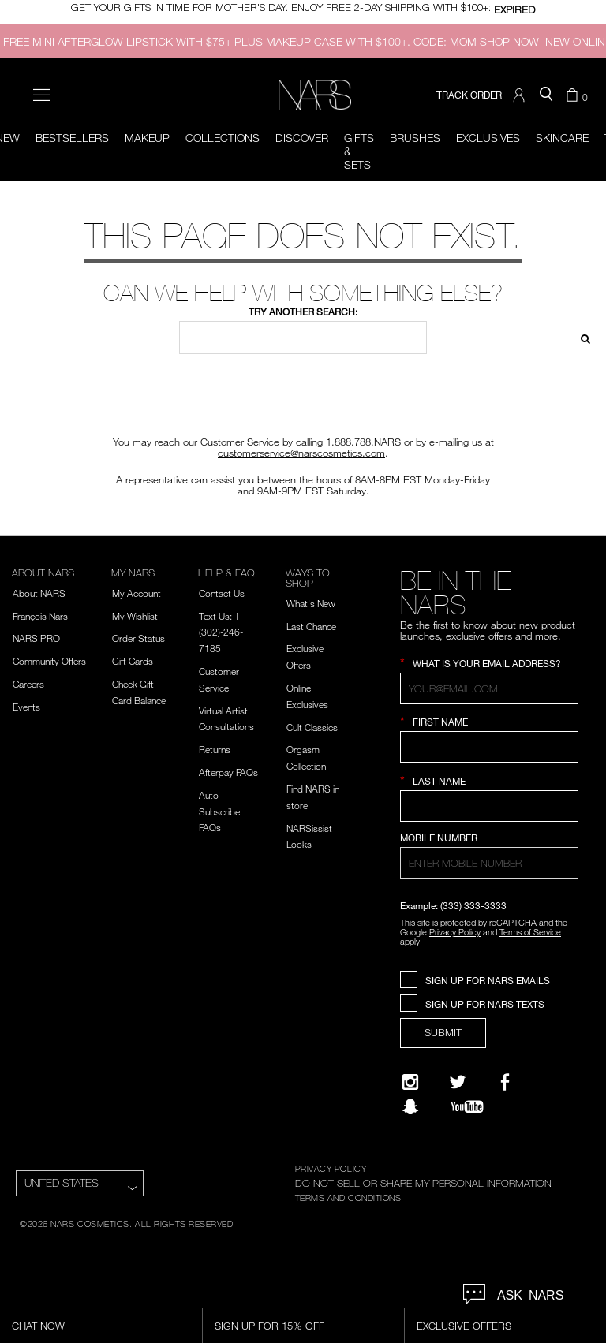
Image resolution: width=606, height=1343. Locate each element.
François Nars (40, 616)
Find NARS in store (312, 796)
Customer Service (219, 679)
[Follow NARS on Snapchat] (410, 1106)
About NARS (39, 593)
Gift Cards (132, 661)
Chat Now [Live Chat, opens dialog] (38, 1325)
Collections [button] (222, 137)
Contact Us (222, 593)
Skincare (562, 137)
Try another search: (303, 312)
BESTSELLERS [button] (72, 137)
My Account (136, 593)
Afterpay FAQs (228, 772)
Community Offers (49, 661)
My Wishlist (135, 616)
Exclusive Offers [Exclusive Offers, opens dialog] (464, 1325)
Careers (28, 683)
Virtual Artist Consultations (226, 718)
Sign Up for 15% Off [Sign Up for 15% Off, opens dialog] (269, 1325)
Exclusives (488, 137)
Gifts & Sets (359, 151)
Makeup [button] (147, 137)
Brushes (415, 137)
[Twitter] (457, 1082)
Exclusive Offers (305, 656)
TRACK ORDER (469, 95)
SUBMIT (443, 1032)
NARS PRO (36, 638)
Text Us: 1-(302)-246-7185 (221, 632)
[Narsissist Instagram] (410, 1082)
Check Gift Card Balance (139, 692)
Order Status (138, 638)
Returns (214, 749)
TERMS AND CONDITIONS (348, 1197)
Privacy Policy (455, 932)
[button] (521, 95)
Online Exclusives (307, 696)
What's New (310, 603)
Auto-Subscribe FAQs (219, 811)
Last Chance (311, 626)
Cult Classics (312, 727)
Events (26, 706)
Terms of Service (530, 932)
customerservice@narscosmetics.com (301, 452)
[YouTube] (467, 1106)
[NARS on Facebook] (505, 1082)
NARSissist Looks (309, 836)
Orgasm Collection (306, 757)
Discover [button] (301, 137)
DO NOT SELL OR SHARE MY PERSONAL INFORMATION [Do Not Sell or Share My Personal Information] (423, 1182)
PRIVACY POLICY (331, 1167)
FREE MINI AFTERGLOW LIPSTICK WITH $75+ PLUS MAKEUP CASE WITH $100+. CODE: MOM (271, 41)
